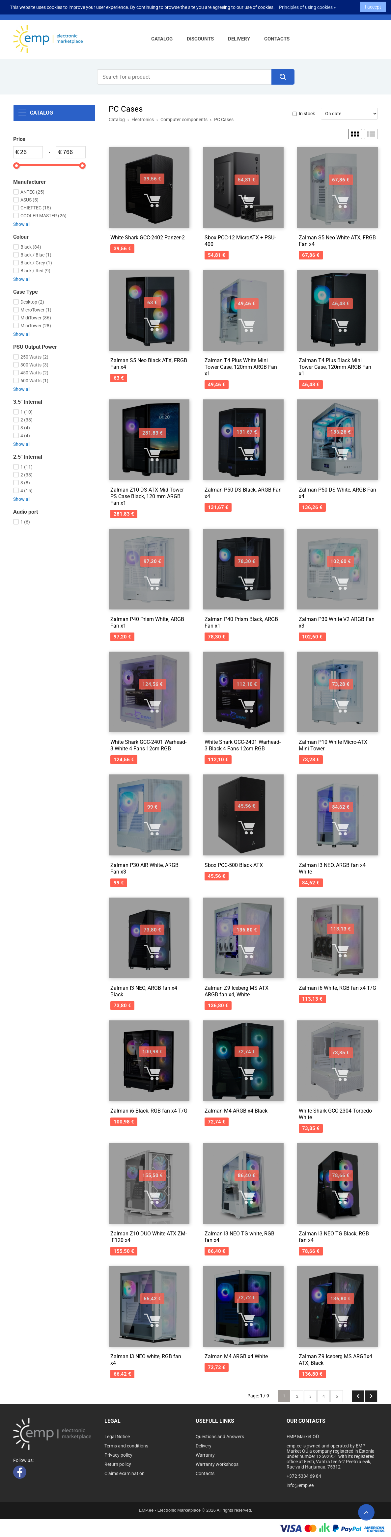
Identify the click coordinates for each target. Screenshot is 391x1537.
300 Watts (34, 364)
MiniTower (35, 325)
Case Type (25, 292)
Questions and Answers (220, 1436)
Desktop (32, 302)
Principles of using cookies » (307, 5)
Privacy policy (118, 1455)
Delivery (239, 39)
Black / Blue (35, 254)
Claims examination (124, 1473)
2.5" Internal (27, 457)
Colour (21, 237)
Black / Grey (36, 262)
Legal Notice (117, 1436)
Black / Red (35, 270)
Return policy (117, 1464)
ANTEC (32, 192)
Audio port (25, 512)
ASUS (29, 199)
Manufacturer (29, 182)
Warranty (205, 1455)
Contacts (277, 39)
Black (30, 247)
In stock (307, 113)
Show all (21, 224)
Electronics (142, 119)
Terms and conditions (126, 1445)
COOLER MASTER (43, 215)
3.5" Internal (27, 402)
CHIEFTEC (35, 207)
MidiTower (35, 317)
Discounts (200, 39)
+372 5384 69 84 (304, 1476)
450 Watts (34, 372)
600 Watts (34, 380)
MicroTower (35, 309)
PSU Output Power (35, 347)
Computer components (184, 119)
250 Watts (34, 357)
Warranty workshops (217, 1464)
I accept (373, 5)
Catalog (162, 39)
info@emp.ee (300, 1485)
